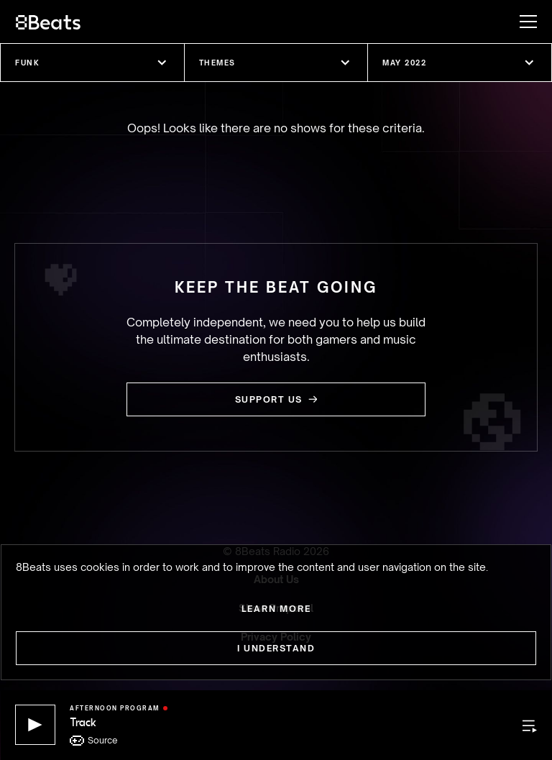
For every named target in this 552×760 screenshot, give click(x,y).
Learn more (276, 608)
